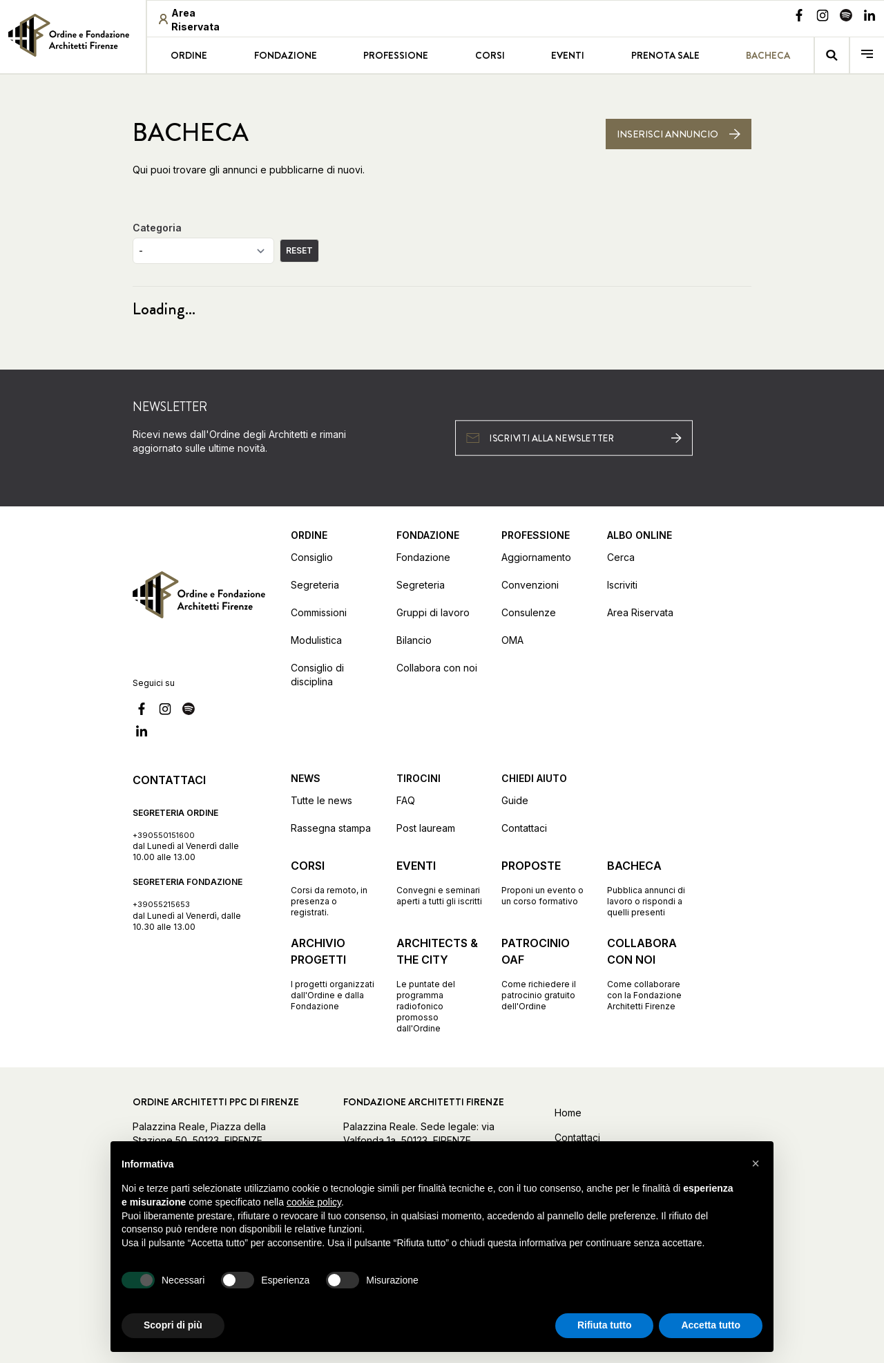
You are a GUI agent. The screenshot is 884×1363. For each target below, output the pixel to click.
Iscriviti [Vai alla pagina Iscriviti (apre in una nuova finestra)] (622, 585)
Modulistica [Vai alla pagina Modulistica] (316, 640)
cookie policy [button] (314, 1202)
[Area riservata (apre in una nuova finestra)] (200, 20)
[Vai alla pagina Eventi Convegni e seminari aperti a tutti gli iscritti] (439, 882)
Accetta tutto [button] (710, 1325)
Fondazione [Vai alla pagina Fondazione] (285, 55)
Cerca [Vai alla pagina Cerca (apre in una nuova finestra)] (621, 557)
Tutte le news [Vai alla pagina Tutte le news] (321, 800)
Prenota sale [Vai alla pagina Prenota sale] (665, 55)
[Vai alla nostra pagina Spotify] (846, 17)
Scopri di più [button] (173, 1325)
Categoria (157, 227)
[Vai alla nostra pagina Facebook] (799, 17)
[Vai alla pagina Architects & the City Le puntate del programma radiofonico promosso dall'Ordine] (439, 984)
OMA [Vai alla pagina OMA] (512, 640)
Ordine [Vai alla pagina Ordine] (189, 55)
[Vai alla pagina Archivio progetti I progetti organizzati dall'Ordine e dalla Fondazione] (334, 973)
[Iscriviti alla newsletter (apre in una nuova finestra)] (574, 437)
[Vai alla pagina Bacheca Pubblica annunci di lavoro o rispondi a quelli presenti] (650, 887)
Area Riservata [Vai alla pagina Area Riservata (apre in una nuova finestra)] (640, 612)
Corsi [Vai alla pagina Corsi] (490, 55)
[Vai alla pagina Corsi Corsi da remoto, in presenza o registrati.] (334, 887)
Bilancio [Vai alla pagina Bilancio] (414, 640)
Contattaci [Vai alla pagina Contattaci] (524, 828)
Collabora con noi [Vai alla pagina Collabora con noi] (436, 668)
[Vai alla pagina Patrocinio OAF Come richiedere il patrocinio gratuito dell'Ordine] (544, 973)
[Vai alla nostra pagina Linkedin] (869, 17)
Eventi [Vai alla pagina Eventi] (567, 55)
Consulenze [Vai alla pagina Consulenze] (528, 612)
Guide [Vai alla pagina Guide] (514, 800)
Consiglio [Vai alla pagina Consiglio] (312, 557)
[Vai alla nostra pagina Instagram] (823, 17)
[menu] (867, 55)
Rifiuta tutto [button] (604, 1325)
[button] (755, 1163)
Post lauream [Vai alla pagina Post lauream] (425, 828)
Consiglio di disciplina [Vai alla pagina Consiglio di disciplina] (317, 674)
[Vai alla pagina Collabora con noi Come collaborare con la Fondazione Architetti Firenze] (650, 973)
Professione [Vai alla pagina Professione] (395, 55)
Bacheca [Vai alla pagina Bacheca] (768, 55)
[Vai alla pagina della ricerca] (832, 55)
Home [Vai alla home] (568, 1112)
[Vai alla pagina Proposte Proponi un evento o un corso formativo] (544, 882)
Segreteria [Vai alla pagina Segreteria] (315, 585)
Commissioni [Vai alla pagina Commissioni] (319, 612)
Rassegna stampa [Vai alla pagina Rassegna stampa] (331, 828)
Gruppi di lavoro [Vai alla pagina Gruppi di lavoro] (433, 612)
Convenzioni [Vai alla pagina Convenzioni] (530, 585)
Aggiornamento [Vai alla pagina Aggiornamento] (536, 557)
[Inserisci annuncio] (678, 134)
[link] (72, 35)
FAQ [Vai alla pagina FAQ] (405, 800)
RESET (299, 250)
